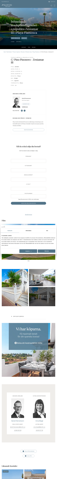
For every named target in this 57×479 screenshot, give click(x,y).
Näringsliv (41, 465)
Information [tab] (28, 230)
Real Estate (34, 465)
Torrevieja (25, 106)
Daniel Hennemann (17, 369)
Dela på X (28, 404)
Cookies (17, 465)
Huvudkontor (25, 462)
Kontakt (24, 47)
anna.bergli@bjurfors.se (39, 375)
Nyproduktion (49, 465)
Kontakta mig (26, 104)
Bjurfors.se (5, 1)
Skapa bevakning (28, 129)
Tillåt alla (46, 251)
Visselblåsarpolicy (35, 462)
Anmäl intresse (28, 214)
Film (29, 47)
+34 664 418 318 (17, 378)
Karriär (8, 462)
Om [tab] (47, 230)
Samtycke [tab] (9, 230)
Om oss (13, 462)
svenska (52, 1)
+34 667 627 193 (39, 378)
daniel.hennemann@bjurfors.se (17, 375)
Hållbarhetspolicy (8, 465)
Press (18, 462)
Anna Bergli (39, 369)
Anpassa (28, 251)
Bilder (33, 47)
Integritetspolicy (46, 462)
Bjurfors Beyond (25, 465)
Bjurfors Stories (28, 467)
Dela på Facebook (28, 399)
